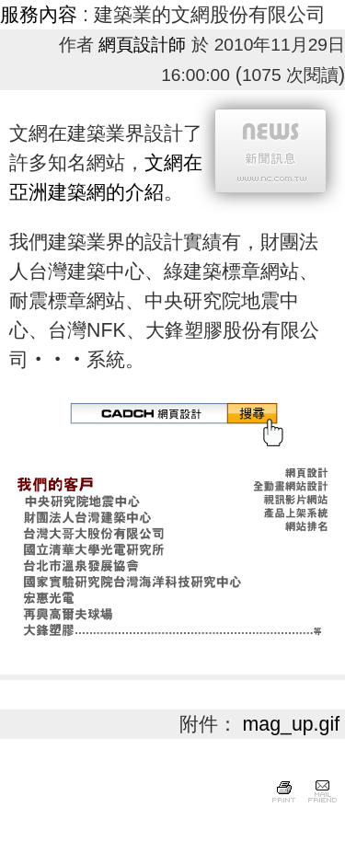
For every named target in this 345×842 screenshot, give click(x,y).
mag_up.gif (291, 724)
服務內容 (38, 15)
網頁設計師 (142, 44)
